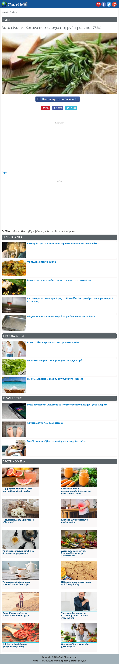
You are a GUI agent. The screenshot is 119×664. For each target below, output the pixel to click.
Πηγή (4, 172)
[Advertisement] (59, 144)
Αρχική (5, 12)
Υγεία (12, 12)
